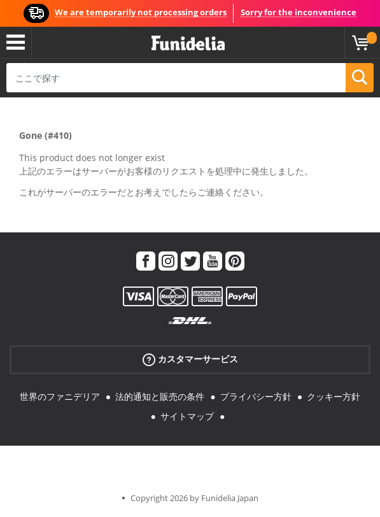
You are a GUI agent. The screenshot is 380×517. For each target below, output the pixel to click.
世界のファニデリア (60, 396)
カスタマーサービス (190, 359)
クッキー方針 (333, 396)
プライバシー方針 (256, 396)
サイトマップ (187, 416)
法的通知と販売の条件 (159, 396)
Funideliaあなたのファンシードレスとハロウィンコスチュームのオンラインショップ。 (188, 44)
